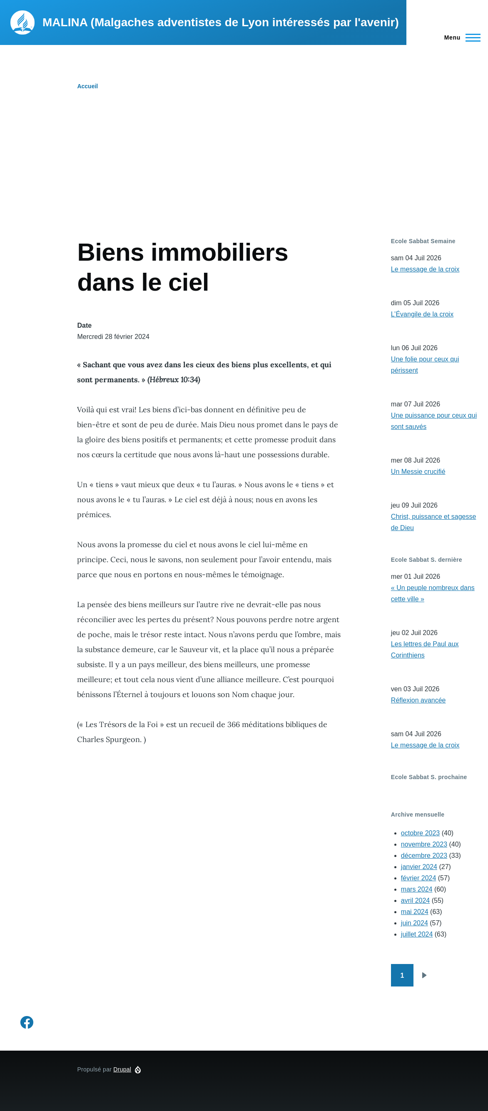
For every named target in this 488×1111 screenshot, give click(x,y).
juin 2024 (414, 923)
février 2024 (418, 878)
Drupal (122, 1069)
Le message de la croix (425, 269)
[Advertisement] (244, 175)
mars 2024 (417, 889)
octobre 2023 (420, 833)
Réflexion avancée (418, 700)
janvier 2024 (419, 866)
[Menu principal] (460, 37)
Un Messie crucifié (418, 471)
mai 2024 (414, 911)
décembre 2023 (424, 855)
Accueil (87, 86)
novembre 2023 (424, 844)
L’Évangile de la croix (422, 314)
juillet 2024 (417, 934)
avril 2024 (415, 900)
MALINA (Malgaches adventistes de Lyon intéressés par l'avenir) (220, 22)
